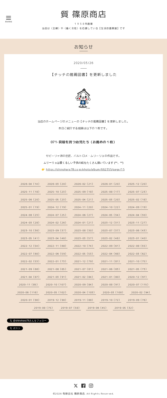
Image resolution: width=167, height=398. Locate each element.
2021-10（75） (138, 261)
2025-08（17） (111, 191)
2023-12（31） (111, 222)
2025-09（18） (84, 191)
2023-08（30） (84, 230)
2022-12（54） (31, 246)
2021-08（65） (57, 269)
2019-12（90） (57, 300)
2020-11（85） (29, 284)
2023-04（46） (57, 238)
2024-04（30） (138, 215)
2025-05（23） (57, 199)
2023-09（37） (57, 230)
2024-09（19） (138, 207)
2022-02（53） (31, 261)
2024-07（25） (57, 215)
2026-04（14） (31, 184)
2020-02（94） (141, 292)
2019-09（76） (138, 300)
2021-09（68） (31, 269)
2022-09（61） (111, 246)
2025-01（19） (31, 207)
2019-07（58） (71, 308)
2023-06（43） (138, 230)
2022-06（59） (57, 253)
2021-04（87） (31, 277)
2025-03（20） (111, 199)
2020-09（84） (84, 284)
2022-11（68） (57, 246)
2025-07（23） (138, 191)
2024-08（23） (31, 215)
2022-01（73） (57, 261)
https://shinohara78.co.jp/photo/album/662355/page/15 (85, 169)
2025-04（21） (84, 199)
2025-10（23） (57, 191)
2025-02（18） (138, 199)
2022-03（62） (138, 253)
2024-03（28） (31, 222)
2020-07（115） (139, 284)
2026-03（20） (57, 184)
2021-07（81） (84, 269)
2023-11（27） (138, 222)
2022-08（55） (138, 246)
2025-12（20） (138, 184)
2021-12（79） (84, 261)
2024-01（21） (84, 222)
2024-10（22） (111, 207)
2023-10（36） (31, 230)
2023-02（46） (111, 238)
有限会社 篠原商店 (74, 393)
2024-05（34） (111, 215)
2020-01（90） (31, 300)
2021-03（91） (57, 277)
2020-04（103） (85, 292)
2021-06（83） (111, 269)
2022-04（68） (111, 253)
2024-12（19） (57, 207)
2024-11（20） (84, 207)
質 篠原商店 (83, 14)
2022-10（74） (84, 246)
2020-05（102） (57, 292)
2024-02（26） (57, 222)
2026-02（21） (84, 184)
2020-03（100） (113, 292)
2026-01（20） (111, 184)
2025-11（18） (31, 191)
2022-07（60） (31, 253)
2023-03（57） (84, 238)
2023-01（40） (138, 238)
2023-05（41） (31, 238)
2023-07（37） (111, 230)
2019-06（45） (98, 308)
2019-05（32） (125, 308)
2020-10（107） (57, 284)
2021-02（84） (84, 277)
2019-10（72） (111, 300)
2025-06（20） (31, 199)
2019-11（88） (84, 300)
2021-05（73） (138, 269)
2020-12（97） (138, 277)
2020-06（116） (28, 292)
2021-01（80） (111, 277)
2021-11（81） (111, 261)
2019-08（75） (44, 308)
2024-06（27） (84, 215)
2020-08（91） (111, 284)
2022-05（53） (84, 253)
